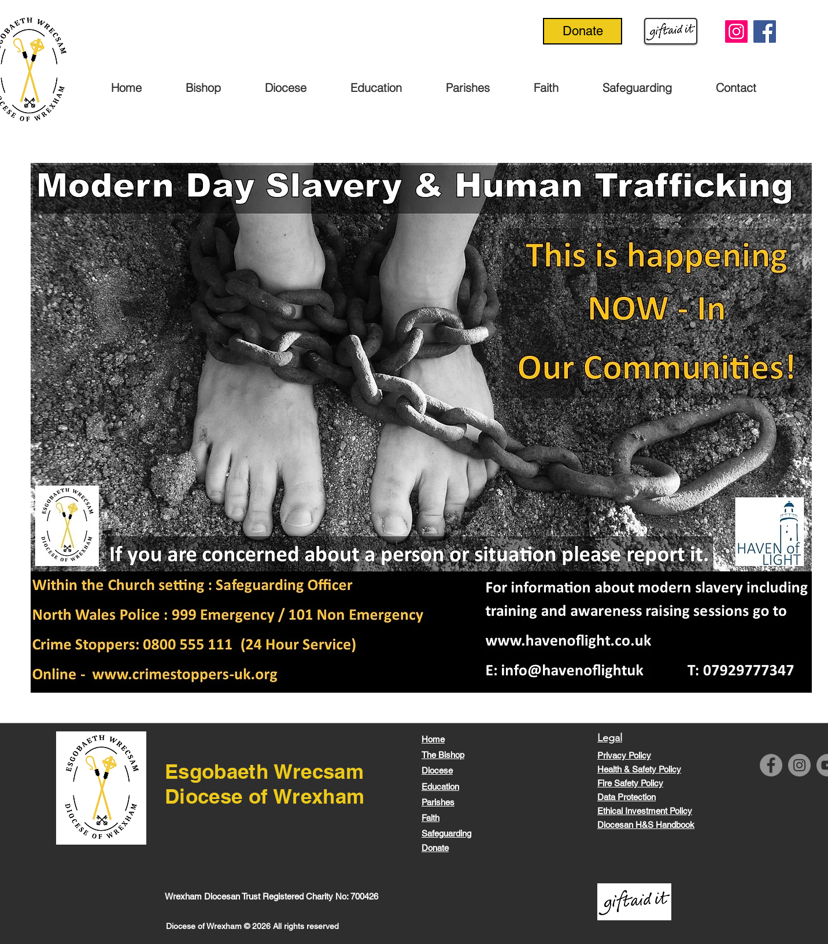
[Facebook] (764, 31)
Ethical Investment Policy (644, 811)
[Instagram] (736, 31)
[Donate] (582, 31)
